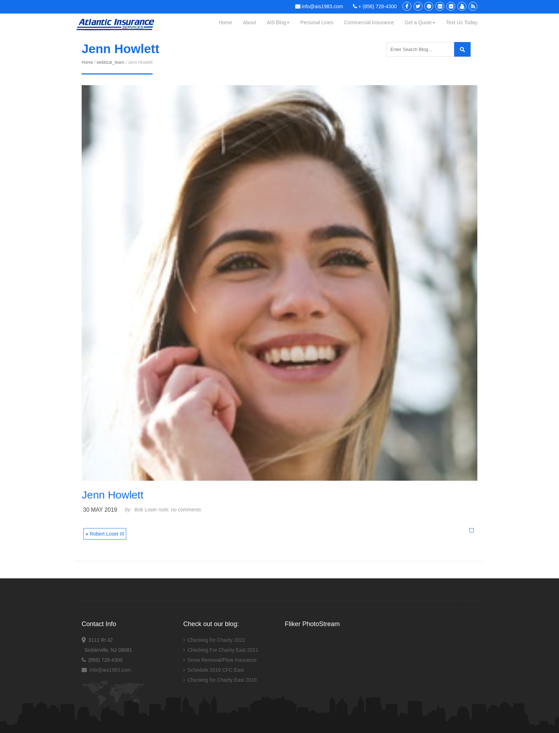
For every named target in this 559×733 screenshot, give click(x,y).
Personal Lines (316, 22)
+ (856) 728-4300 (375, 6)
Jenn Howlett (112, 495)
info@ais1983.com (319, 6)
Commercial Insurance (369, 22)
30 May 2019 (100, 510)
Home (225, 22)
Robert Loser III (107, 534)
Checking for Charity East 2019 (222, 680)
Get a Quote (420, 22)
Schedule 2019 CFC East (216, 670)
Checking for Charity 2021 (216, 640)
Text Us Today (461, 22)
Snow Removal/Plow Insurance (222, 660)
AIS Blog (278, 22)
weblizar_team (110, 62)
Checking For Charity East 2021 (223, 650)
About (249, 22)
